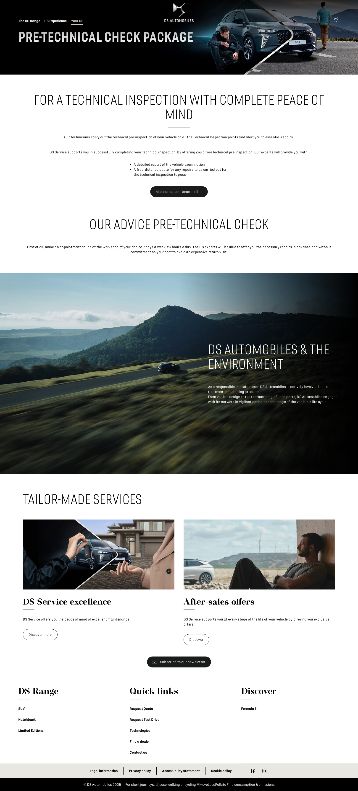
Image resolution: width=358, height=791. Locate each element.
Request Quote (141, 709)
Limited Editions (31, 731)
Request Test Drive (144, 720)
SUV (21, 709)
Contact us (138, 752)
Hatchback (27, 720)
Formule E (248, 709)
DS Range (38, 690)
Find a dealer (140, 741)
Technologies (140, 731)
